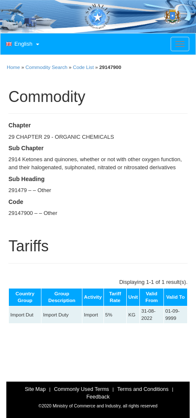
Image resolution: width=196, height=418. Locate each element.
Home (13, 67)
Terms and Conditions (143, 389)
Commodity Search (46, 67)
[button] (21, 44)
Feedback (97, 397)
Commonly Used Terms (81, 389)
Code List (83, 67)
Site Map (35, 389)
